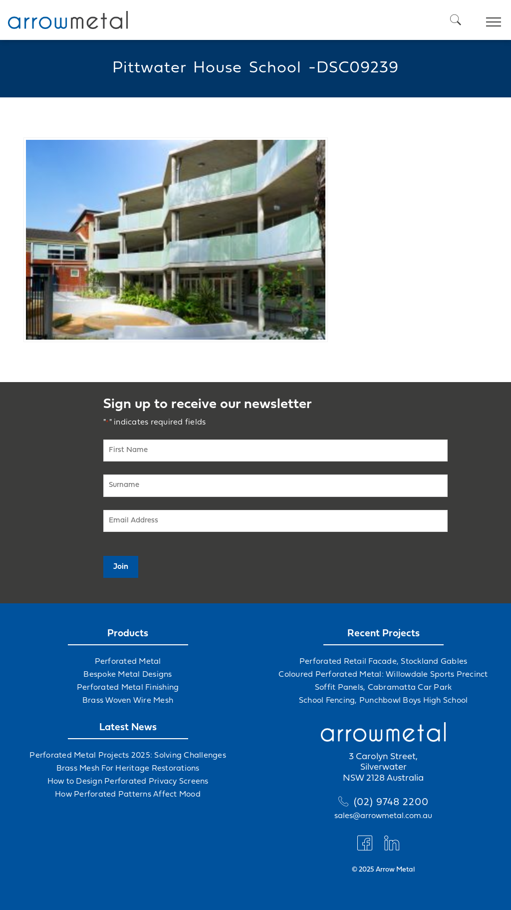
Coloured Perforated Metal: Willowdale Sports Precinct (383, 675)
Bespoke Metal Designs (127, 675)
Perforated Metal (128, 662)
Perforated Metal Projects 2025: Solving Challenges (127, 756)
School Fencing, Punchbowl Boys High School (383, 701)
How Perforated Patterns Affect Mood (128, 795)
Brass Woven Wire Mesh (127, 701)
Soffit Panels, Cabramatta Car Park (383, 688)
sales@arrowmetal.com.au (383, 816)
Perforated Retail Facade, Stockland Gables (383, 662)
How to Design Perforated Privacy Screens (128, 782)
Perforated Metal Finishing (128, 688)
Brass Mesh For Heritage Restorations (128, 769)
